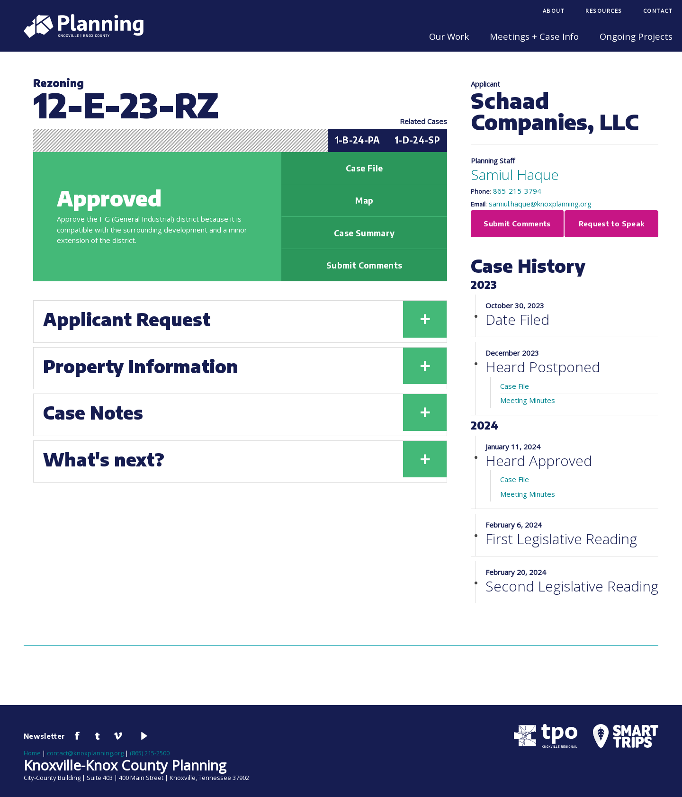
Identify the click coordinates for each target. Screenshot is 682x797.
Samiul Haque (515, 174)
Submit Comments (364, 265)
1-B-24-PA (357, 139)
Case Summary (364, 233)
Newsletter (44, 736)
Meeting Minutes (527, 400)
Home (32, 753)
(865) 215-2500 (150, 753)
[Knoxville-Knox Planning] (79, 35)
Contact (658, 10)
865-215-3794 (517, 191)
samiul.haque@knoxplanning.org (540, 203)
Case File (364, 168)
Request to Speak (612, 223)
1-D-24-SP (417, 139)
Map (364, 200)
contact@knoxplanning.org (85, 753)
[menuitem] (553, 11)
